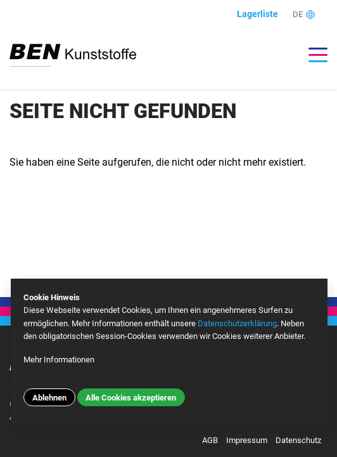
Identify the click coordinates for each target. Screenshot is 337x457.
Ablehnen (49, 397)
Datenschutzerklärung (237, 323)
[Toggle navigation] (311, 55)
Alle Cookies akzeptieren (131, 397)
